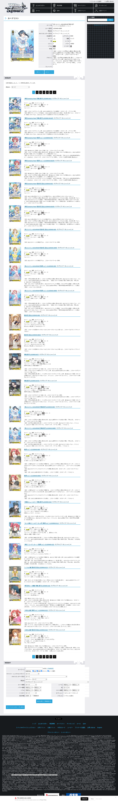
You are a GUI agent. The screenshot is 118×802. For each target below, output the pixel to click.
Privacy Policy (43, 799)
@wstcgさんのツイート (100, 25)
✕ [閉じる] (115, 797)
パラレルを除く (69, 696)
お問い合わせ (110, 1)
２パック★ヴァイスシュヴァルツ (25, 727)
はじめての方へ (40, 5)
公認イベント (103, 10)
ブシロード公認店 (96, 1)
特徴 (38, 671)
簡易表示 (35, 696)
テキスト (44, 671)
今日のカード (61, 727)
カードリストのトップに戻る (15, 707)
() (38, 98)
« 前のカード (39, 72)
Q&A (58, 10)
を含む (36, 668)
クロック (75, 693)
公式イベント (82, 10)
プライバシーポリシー (53, 732)
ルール (38, 10)
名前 (34, 671)
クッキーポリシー (66, 732)
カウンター (67, 693)
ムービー (70, 727)
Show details (99, 798)
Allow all (84, 799)
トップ (34, 723)
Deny (92, 799)
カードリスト (82, 5)
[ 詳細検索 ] (50, 668)
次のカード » (49, 72)
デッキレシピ (103, 5)
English (99, 727)
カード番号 (51, 671)
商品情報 (59, 5)
